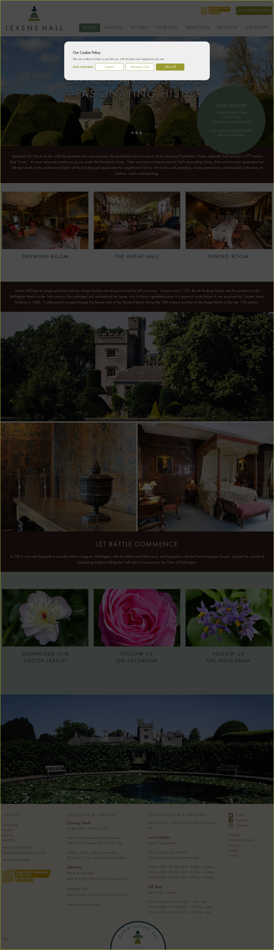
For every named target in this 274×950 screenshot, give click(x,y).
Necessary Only (139, 66)
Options (109, 66)
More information (83, 66)
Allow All (170, 66)
